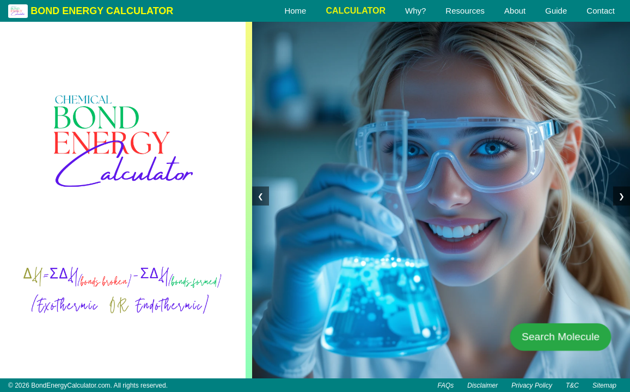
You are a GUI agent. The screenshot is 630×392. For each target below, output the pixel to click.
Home (295, 10)
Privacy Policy (531, 385)
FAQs (445, 385)
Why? (415, 10)
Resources (465, 10)
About (514, 10)
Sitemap (604, 385)
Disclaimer (482, 385)
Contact (600, 10)
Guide (556, 10)
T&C (572, 385)
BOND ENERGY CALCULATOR (101, 10)
